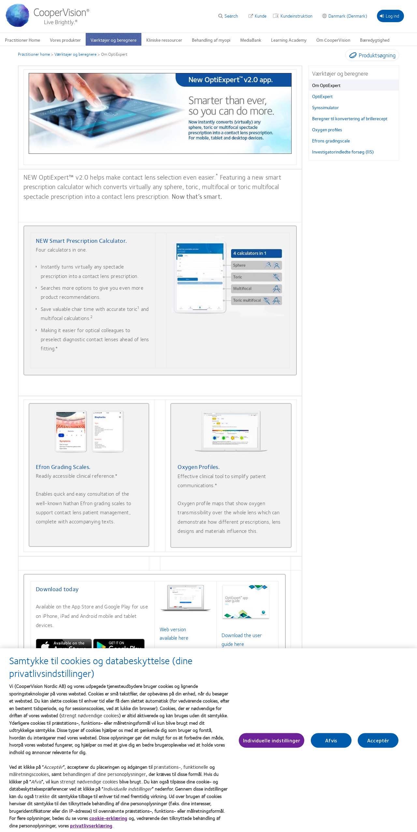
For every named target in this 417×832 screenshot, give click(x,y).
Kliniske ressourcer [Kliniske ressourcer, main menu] (164, 39)
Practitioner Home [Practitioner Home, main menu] (22, 39)
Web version (173, 629)
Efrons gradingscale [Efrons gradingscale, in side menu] (331, 140)
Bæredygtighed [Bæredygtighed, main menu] (374, 39)
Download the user (242, 635)
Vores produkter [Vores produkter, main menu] (65, 39)
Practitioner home (34, 54)
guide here (233, 644)
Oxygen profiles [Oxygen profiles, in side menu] (327, 129)
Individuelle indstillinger (271, 740)
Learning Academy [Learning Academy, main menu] (289, 39)
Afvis (331, 740)
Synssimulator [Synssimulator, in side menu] (325, 107)
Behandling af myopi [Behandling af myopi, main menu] (211, 39)
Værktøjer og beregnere (75, 54)
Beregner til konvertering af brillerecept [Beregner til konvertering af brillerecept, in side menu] (349, 118)
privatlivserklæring (91, 825)
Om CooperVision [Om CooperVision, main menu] (333, 39)
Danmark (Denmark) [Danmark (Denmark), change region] (347, 15)
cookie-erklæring (108, 818)
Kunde (260, 15)
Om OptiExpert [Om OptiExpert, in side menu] (326, 85)
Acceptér (378, 740)
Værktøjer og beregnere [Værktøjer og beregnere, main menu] (114, 39)
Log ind (389, 15)
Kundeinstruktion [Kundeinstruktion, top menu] (296, 15)
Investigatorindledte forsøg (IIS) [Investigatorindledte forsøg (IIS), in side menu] (343, 151)
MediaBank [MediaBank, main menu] (250, 39)
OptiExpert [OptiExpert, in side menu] (322, 96)
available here (174, 638)
